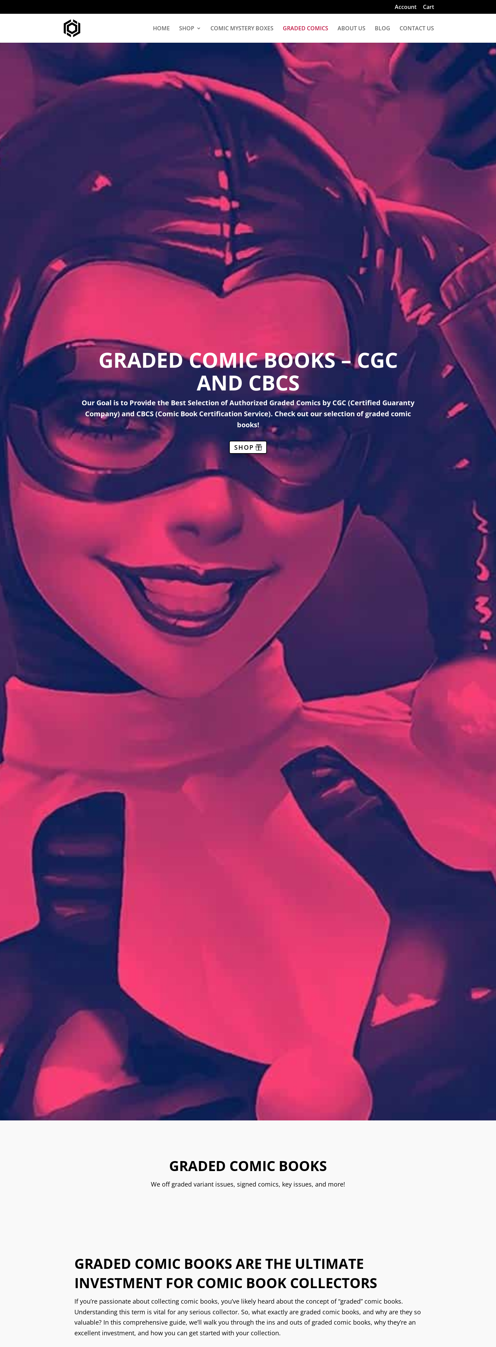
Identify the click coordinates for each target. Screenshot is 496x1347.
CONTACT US (417, 29)
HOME (161, 29)
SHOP (186, 29)
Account (405, 7)
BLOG (382, 29)
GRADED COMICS (305, 29)
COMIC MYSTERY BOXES (241, 29)
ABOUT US (351, 29)
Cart (428, 7)
